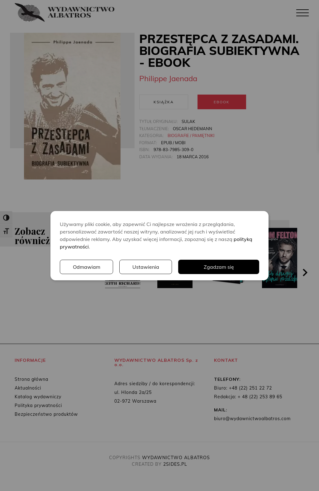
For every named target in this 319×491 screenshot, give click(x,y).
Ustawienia (145, 267)
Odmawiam (86, 267)
